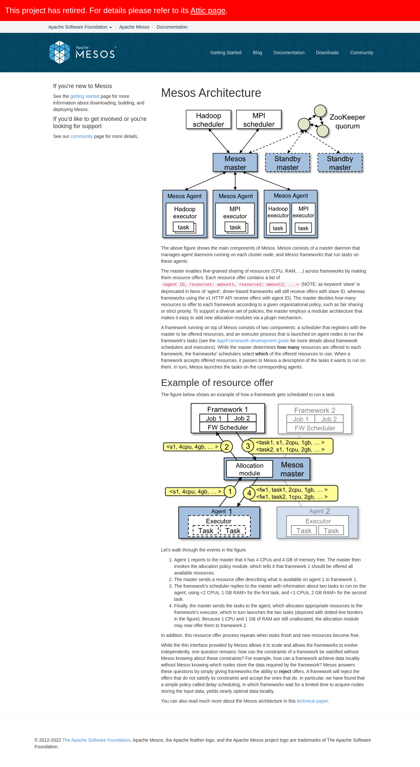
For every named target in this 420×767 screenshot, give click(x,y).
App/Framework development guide (253, 340)
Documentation (172, 27)
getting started (84, 96)
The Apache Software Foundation (96, 740)
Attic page (208, 10)
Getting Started (226, 52)
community (82, 136)
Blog (257, 52)
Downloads (327, 52)
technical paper (312, 701)
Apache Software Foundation (80, 27)
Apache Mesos (134, 27)
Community (361, 52)
